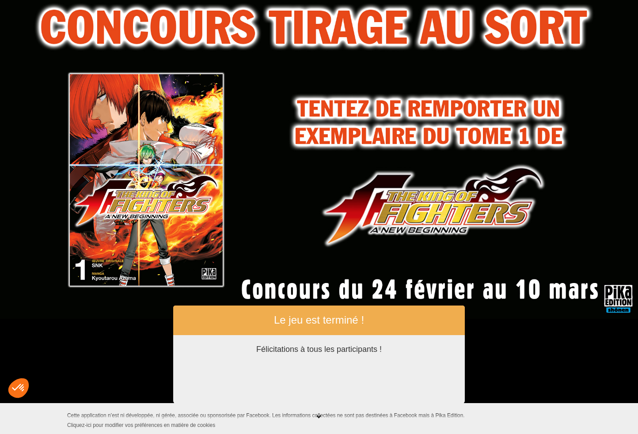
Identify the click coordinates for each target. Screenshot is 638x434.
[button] (18, 388)
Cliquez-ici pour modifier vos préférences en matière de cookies (141, 425)
